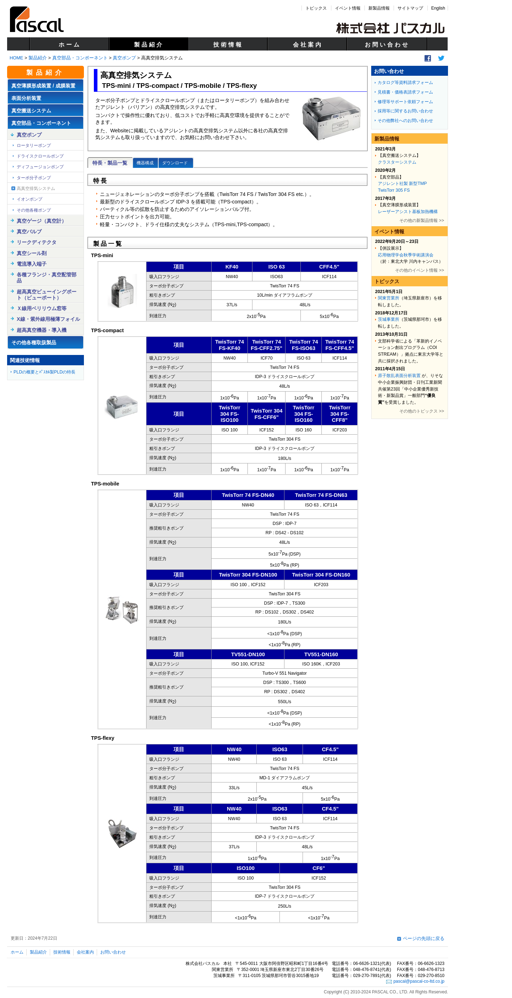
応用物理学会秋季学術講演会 (405, 255)
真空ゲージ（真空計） (41, 221)
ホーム (70, 45)
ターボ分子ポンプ (34, 177)
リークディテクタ (37, 242)
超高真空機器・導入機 (41, 330)
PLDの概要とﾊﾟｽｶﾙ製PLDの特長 (44, 372)
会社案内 (308, 45)
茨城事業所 (388, 319)
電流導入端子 (32, 264)
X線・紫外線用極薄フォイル (48, 319)
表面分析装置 (26, 98)
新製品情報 (379, 8)
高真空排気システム (36, 188)
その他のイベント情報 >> (419, 270)
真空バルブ (29, 231)
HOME (16, 57)
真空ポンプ (124, 57)
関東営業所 (388, 298)
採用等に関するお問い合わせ (405, 110)
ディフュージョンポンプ (40, 166)
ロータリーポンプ (34, 145)
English (438, 8)
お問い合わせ (387, 45)
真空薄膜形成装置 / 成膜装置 (43, 86)
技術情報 (228, 45)
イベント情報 (348, 8)
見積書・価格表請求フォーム (405, 92)
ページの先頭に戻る (423, 938)
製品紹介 (149, 45)
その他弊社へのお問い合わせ (405, 120)
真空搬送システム (31, 110)
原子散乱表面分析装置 (399, 375)
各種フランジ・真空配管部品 (46, 277)
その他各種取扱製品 (33, 342)
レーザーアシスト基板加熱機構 (408, 211)
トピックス (316, 8)
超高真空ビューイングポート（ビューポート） (46, 295)
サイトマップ (410, 8)
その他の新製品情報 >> (421, 220)
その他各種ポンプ (34, 210)
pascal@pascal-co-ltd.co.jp (418, 981)
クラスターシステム (397, 162)
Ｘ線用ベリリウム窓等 (41, 308)
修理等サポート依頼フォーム (405, 101)
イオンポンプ (29, 199)
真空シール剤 (32, 253)
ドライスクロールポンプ (40, 156)
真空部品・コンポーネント (80, 57)
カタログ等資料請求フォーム (405, 82)
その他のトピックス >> (421, 411)
